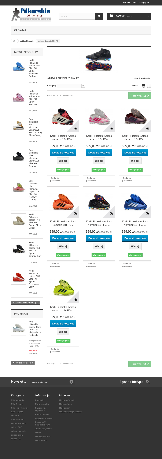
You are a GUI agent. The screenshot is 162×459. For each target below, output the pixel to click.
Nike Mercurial (17, 400)
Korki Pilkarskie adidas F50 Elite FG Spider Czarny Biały (35, 249)
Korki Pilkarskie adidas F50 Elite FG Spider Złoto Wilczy (35, 221)
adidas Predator (18, 423)
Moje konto (66, 395)
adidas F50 (16, 439)
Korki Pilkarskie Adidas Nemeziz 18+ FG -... (63, 138)
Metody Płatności (43, 436)
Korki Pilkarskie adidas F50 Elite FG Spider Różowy (34, 98)
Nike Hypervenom (19, 408)
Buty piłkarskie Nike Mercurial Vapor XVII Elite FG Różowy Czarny (34, 190)
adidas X (15, 416)
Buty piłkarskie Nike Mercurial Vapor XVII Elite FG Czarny (34, 158)
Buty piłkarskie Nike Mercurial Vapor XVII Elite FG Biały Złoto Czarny (35, 127)
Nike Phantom (17, 419)
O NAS (38, 432)
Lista (149, 86)
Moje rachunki (65, 404)
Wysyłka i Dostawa (43, 418)
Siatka (143, 86)
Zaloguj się (144, 2)
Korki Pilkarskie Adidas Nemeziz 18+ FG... (63, 223)
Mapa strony (41, 440)
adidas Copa (17, 435)
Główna (20, 30)
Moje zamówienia (67, 400)
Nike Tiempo (17, 404)
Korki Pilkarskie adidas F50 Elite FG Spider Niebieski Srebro (34, 68)
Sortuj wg (51, 86)
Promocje (21, 313)
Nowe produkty (26, 52)
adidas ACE (16, 427)
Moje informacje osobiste (70, 412)
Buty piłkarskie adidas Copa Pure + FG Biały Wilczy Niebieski (35, 328)
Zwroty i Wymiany (43, 429)
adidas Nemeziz (18, 431)
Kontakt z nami (129, 2)
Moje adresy (64, 408)
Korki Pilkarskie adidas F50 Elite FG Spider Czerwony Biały (34, 278)
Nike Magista (17, 412)
